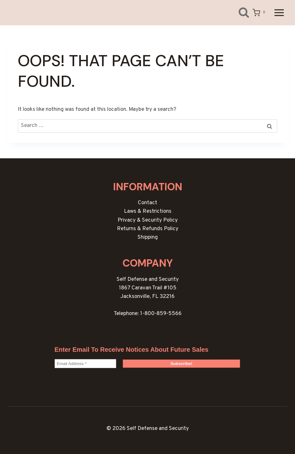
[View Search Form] (239, 12)
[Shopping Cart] (260, 12)
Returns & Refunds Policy (147, 228)
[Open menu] (279, 12)
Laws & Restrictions (147, 211)
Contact (147, 202)
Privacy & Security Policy (148, 220)
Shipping (148, 237)
